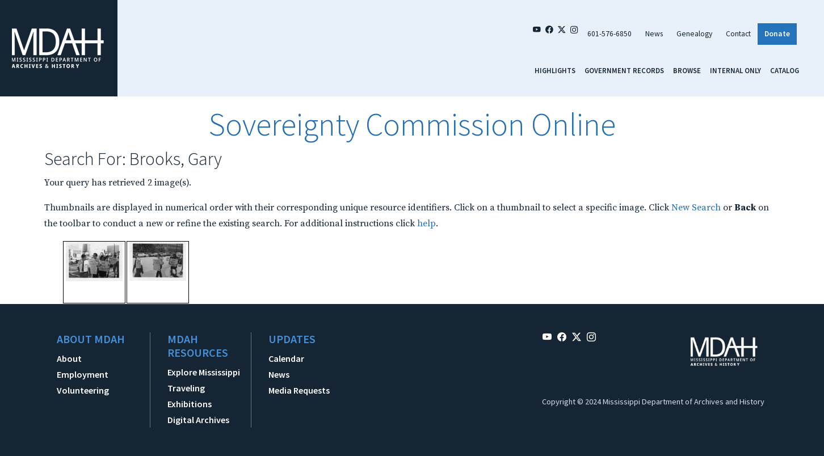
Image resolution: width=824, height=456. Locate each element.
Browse (687, 70)
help (426, 223)
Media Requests (299, 390)
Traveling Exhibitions (189, 395)
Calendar (286, 358)
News (654, 34)
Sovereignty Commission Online (412, 124)
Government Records (624, 70)
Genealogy (694, 34)
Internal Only (735, 70)
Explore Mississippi (203, 372)
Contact (738, 34)
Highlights (555, 70)
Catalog (784, 70)
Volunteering (83, 390)
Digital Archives (198, 419)
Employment (82, 374)
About (69, 358)
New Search (696, 207)
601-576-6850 (609, 34)
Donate (777, 34)
